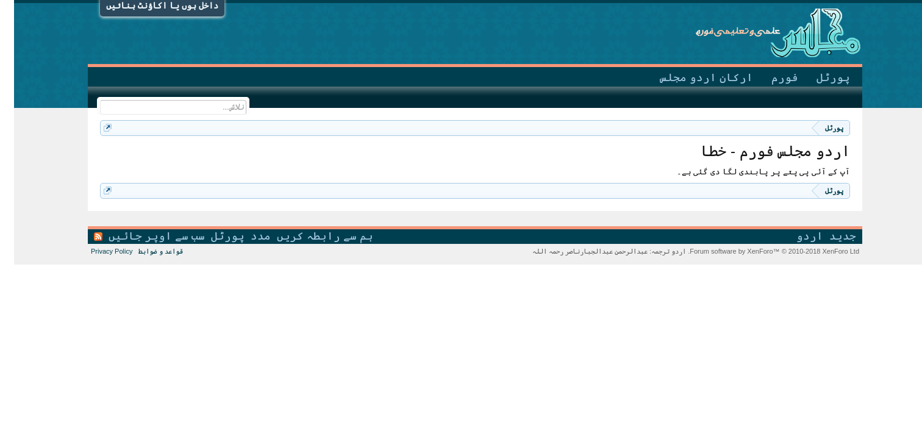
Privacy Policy (97, 251)
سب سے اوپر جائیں (143, 236)
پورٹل (819, 77)
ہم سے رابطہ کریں (311, 236)
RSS (84, 236)
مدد (247, 236)
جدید (828, 236)
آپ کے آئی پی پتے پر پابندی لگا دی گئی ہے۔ (749, 171)
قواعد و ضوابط (146, 251)
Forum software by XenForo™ (759, 251)
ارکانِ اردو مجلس (692, 77)
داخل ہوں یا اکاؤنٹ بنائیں (148, 5)
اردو (795, 236)
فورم (770, 77)
